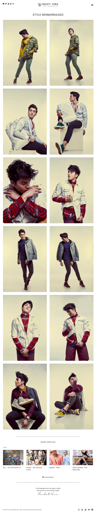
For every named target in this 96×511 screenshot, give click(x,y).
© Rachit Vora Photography (9, 509)
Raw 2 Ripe (39, 509)
